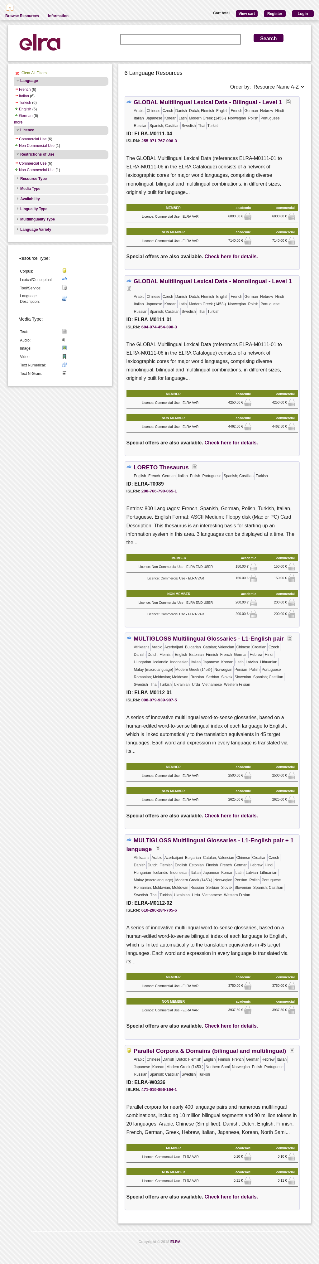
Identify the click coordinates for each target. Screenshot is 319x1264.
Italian (24, 96)
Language (29, 81)
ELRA (175, 1242)
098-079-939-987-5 (159, 700)
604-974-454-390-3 (159, 327)
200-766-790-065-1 (159, 491)
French (25, 89)
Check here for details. (231, 256)
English (25, 109)
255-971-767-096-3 (159, 140)
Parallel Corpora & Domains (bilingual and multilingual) (210, 1051)
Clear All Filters (34, 73)
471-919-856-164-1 (159, 1089)
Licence (27, 130)
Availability (30, 199)
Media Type (30, 188)
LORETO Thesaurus (161, 467)
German (25, 116)
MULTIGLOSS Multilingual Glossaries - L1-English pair (209, 638)
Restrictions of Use (37, 154)
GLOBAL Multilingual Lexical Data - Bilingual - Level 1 (209, 102)
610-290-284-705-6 (159, 910)
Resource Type (33, 179)
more (18, 122)
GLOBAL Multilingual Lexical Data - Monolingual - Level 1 (213, 281)
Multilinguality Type (37, 219)
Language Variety (35, 229)
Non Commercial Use (37, 145)
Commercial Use (33, 139)
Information (58, 16)
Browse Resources (22, 16)
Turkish (25, 102)
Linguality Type (33, 209)
